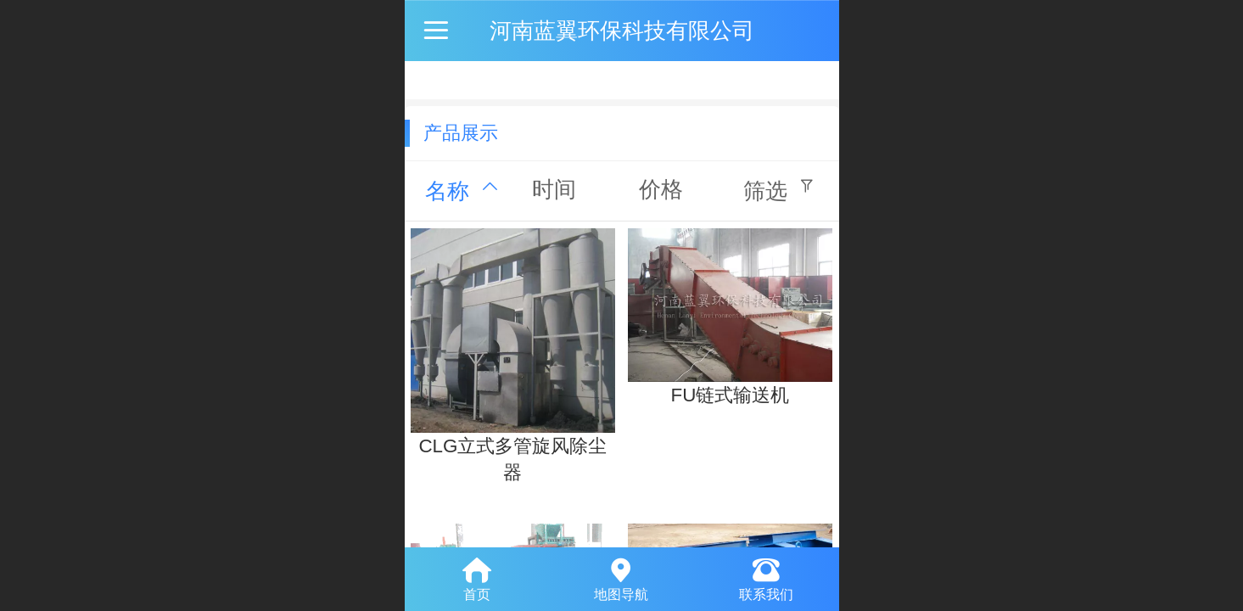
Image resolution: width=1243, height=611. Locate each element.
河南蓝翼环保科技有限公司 (622, 30)
